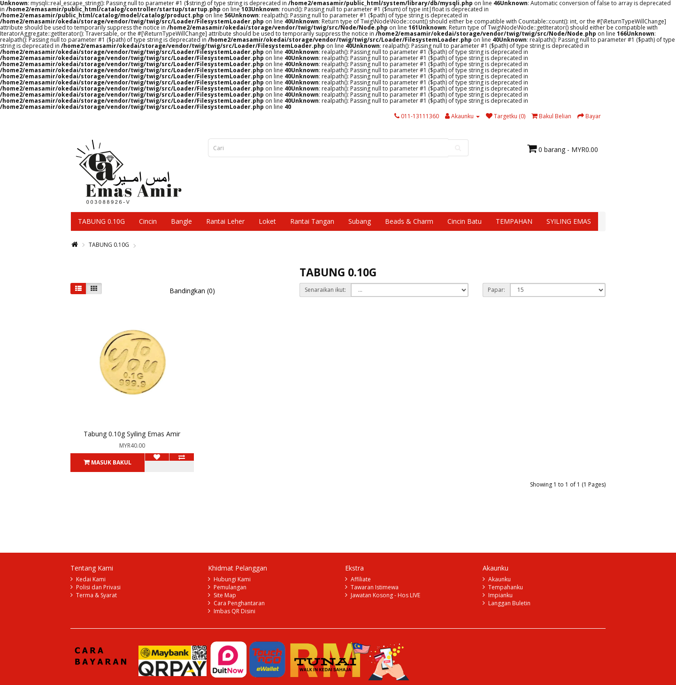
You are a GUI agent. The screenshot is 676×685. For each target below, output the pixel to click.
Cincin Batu (464, 221)
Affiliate (361, 579)
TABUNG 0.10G (101, 221)
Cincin (148, 221)
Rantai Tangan (312, 221)
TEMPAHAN (514, 221)
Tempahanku (505, 587)
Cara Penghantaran (239, 603)
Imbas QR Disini (234, 611)
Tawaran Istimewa (375, 587)
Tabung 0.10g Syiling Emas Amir (132, 433)
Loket (267, 221)
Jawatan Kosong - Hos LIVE (385, 595)
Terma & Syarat (96, 595)
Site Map (225, 595)
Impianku (500, 595)
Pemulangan (230, 587)
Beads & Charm (409, 221)
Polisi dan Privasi (98, 587)
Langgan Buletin (509, 603)
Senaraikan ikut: (325, 290)
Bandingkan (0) (192, 290)
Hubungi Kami (232, 579)
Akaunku (499, 579)
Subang (359, 221)
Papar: (496, 290)
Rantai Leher (225, 221)
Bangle (181, 221)
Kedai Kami (91, 579)
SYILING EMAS (568, 221)
